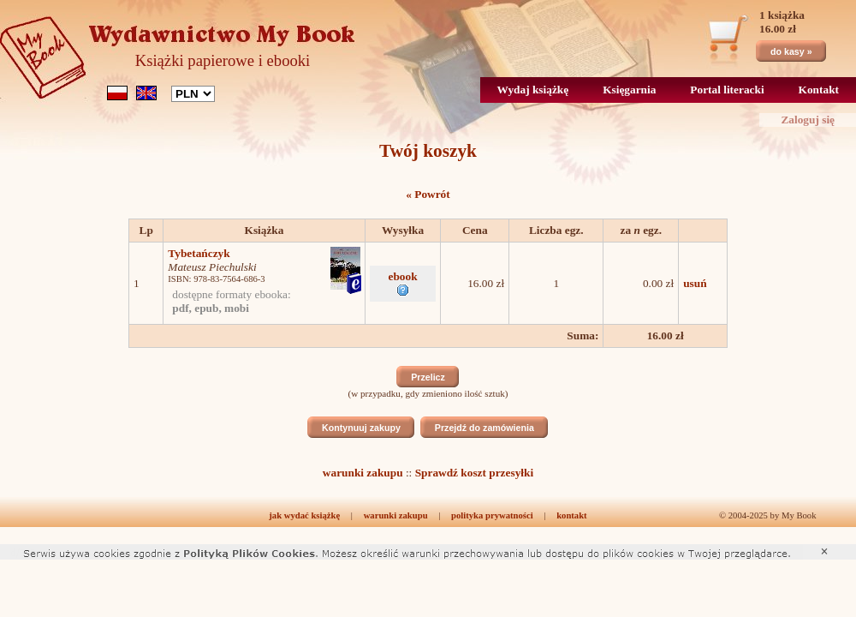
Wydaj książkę (533, 89)
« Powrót (427, 194)
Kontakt (819, 89)
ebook (403, 283)
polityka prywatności (492, 515)
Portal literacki (727, 89)
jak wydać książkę (304, 515)
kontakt (571, 515)
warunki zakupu (363, 472)
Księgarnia (629, 89)
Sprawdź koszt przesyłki (474, 472)
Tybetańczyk (198, 253)
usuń (694, 283)
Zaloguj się (808, 119)
